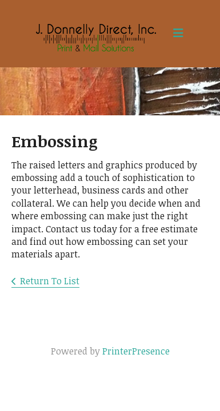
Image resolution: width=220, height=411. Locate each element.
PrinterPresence (136, 351)
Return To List (49, 281)
